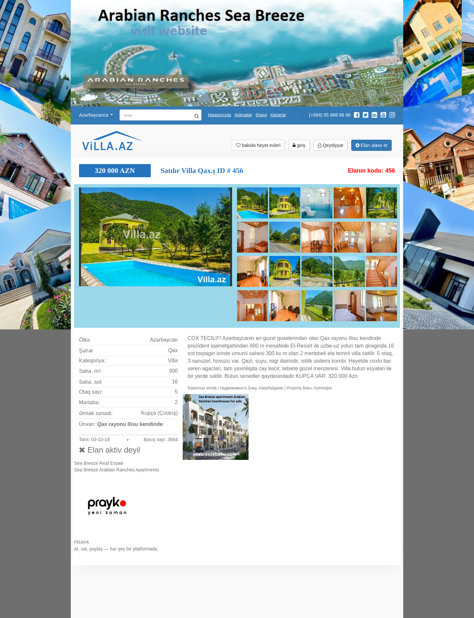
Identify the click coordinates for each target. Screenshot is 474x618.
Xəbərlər (278, 115)
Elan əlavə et (371, 145)
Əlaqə (261, 115)
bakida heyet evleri (258, 145)
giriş (299, 145)
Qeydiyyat (330, 145)
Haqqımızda (219, 115)
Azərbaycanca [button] (96, 115)
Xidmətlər (243, 115)
